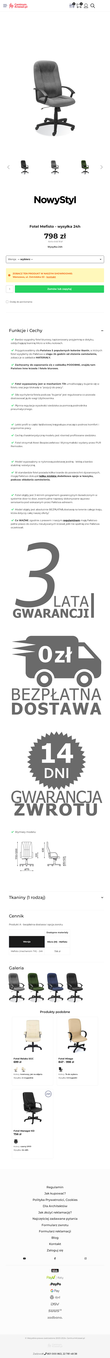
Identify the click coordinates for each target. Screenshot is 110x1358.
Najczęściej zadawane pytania (55, 1218)
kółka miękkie (48, 476)
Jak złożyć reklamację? (55, 1212)
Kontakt (55, 1244)
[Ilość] (9, 289)
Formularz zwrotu (55, 1225)
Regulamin (55, 1187)
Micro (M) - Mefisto (57, 941)
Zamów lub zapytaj (59, 289)
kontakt (51, 277)
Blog (55, 1237)
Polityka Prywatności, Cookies (55, 1200)
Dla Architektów (55, 1206)
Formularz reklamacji (55, 1231)
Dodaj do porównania (19, 301)
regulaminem (71, 520)
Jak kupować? (55, 1193)
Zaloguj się (55, 1250)
